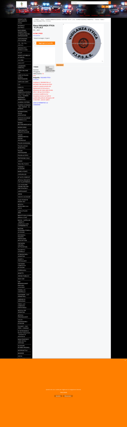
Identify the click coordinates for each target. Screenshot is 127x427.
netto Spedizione (36, 35)
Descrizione (60, 65)
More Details (63, 392)
